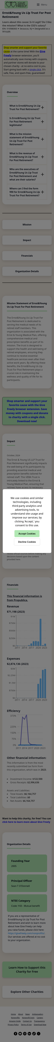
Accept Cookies (27, 533)
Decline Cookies (27, 541)
